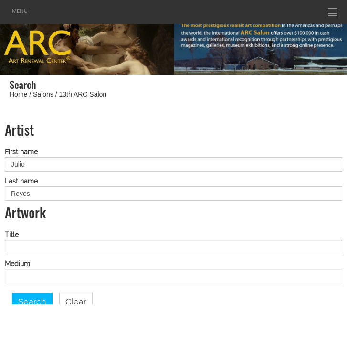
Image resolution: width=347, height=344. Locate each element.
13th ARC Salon (83, 94)
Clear (75, 302)
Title (12, 234)
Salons (43, 94)
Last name (21, 181)
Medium (17, 264)
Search (32, 302)
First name (21, 152)
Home (18, 94)
